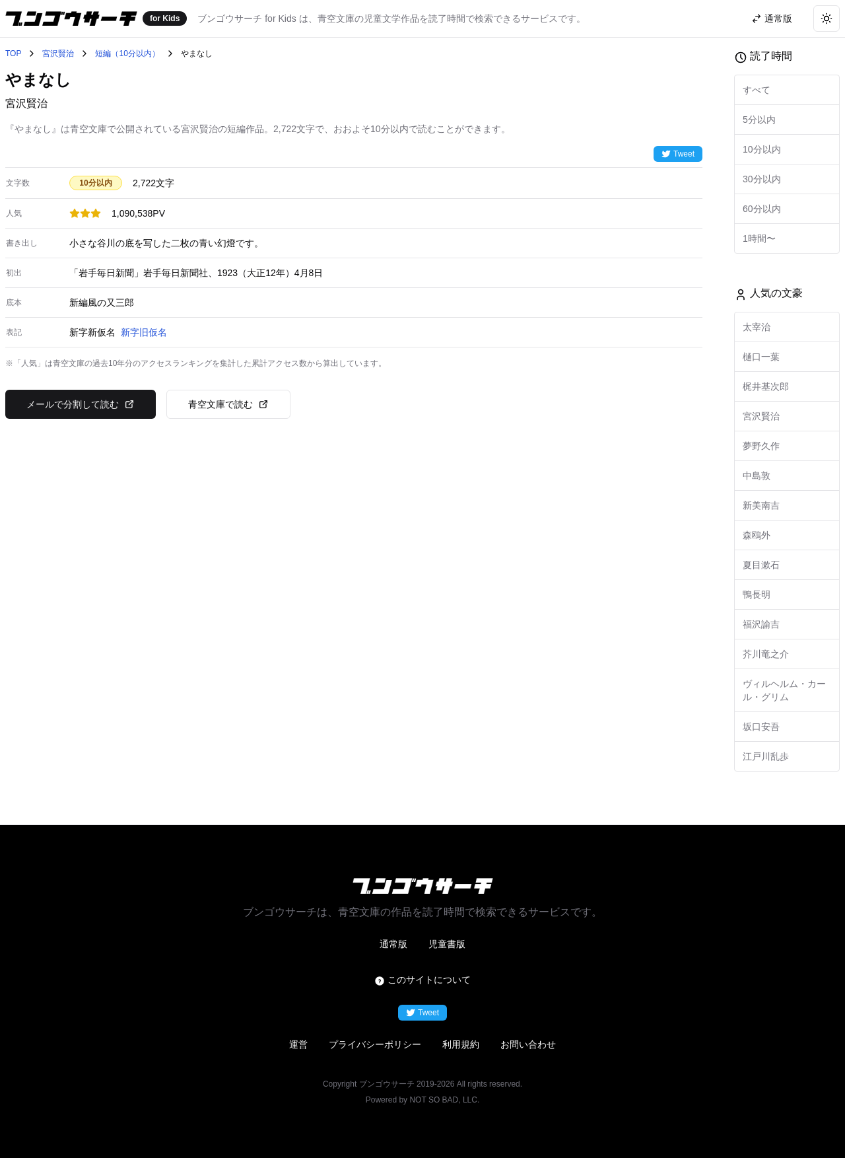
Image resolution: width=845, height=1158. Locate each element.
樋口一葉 (761, 356)
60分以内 (762, 208)
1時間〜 (759, 238)
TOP (13, 53)
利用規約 (460, 1044)
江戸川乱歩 (766, 756)
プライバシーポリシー (375, 1044)
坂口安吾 (761, 726)
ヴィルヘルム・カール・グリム (784, 690)
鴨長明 (756, 594)
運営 (298, 1044)
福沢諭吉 (761, 624)
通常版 (393, 944)
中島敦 (756, 475)
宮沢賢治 (58, 53)
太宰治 (756, 327)
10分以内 (762, 149)
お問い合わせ (528, 1044)
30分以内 (762, 179)
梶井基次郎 (766, 386)
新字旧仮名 (144, 332)
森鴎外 (756, 535)
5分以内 (759, 119)
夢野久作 (761, 446)
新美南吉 (761, 505)
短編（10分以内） (127, 53)
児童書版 (446, 944)
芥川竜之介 (766, 654)
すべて (756, 90)
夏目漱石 (761, 565)
